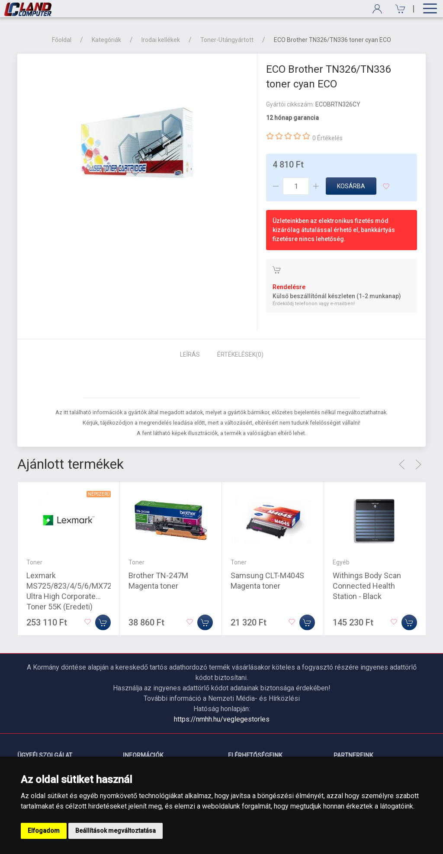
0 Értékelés (327, 138)
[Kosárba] (103, 622)
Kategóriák (106, 39)
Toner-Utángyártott (227, 39)
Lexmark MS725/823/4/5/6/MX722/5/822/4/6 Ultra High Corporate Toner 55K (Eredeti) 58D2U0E (90, 596)
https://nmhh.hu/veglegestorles (222, 719)
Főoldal (61, 39)
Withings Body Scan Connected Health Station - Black (367, 586)
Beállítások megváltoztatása (115, 830)
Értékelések (240, 354)
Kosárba (351, 186)
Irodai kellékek (160, 39)
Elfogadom (44, 830)
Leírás (190, 354)
